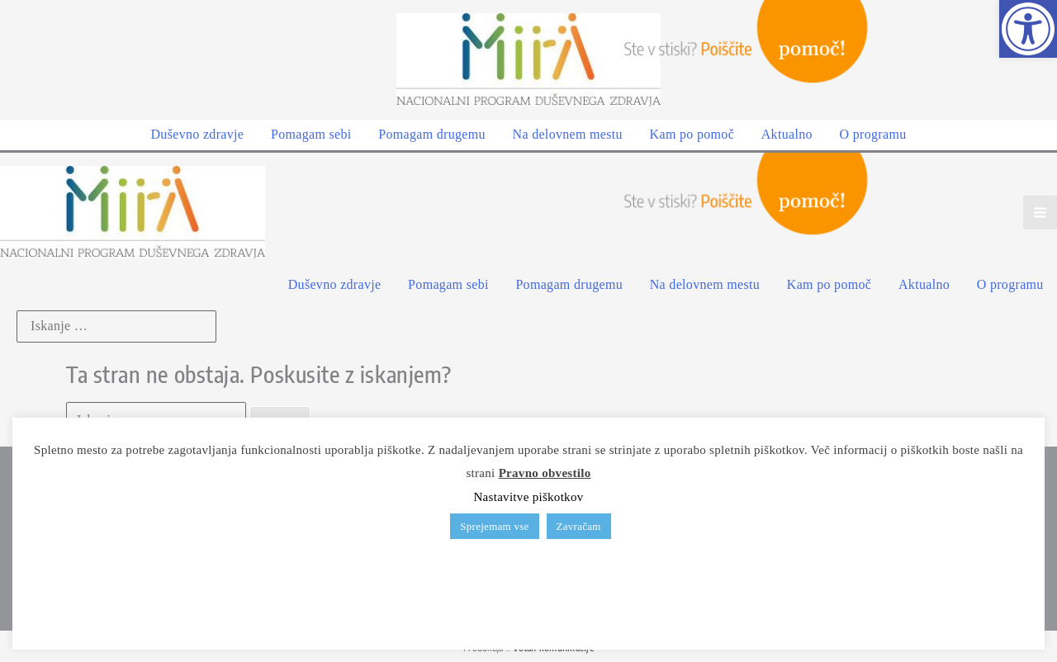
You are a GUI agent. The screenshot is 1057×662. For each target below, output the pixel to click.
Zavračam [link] (579, 526)
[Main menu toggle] (1040, 210)
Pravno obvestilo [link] (545, 473)
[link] (1028, 29)
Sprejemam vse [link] (494, 526)
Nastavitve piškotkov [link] (528, 497)
